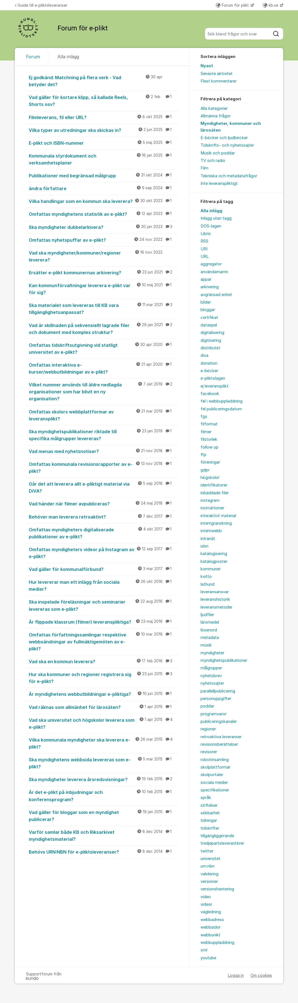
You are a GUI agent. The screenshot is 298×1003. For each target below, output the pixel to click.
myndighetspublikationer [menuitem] (224, 660)
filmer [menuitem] (206, 431)
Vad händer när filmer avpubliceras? (103, 503)
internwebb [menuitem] (211, 530)
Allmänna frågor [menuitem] (216, 115)
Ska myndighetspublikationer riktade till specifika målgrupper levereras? (103, 434)
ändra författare (103, 188)
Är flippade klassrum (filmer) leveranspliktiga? (103, 622)
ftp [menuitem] (203, 454)
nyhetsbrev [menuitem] (211, 675)
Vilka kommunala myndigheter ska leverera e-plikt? (103, 743)
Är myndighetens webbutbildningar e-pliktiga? (103, 694)
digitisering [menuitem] (211, 340)
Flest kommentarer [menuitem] (219, 81)
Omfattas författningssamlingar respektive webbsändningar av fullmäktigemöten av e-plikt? (103, 641)
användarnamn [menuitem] (214, 271)
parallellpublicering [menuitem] (218, 691)
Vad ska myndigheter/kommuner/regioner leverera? (103, 256)
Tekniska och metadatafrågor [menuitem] (229, 175)
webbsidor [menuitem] (211, 927)
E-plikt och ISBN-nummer (103, 143)
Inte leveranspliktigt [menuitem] (219, 183)
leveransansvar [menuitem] (215, 591)
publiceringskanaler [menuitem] (219, 721)
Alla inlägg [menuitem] (211, 210)
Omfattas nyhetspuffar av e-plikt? (103, 240)
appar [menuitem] (206, 279)
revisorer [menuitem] (209, 751)
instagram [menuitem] (210, 500)
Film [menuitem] (204, 168)
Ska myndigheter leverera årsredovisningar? (103, 779)
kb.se (271, 5)
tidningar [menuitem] (209, 820)
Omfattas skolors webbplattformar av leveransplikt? (103, 414)
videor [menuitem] (206, 904)
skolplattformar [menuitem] (215, 767)
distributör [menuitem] (210, 347)
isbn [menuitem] (204, 546)
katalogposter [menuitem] (214, 561)
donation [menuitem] (209, 363)
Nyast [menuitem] (207, 65)
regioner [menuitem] (208, 728)
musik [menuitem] (206, 645)
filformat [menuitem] (209, 424)
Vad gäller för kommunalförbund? (103, 569)
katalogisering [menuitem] (214, 553)
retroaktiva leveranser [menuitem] (221, 736)
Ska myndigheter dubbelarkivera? (103, 227)
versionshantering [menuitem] (217, 888)
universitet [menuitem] (210, 858)
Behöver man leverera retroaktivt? (103, 516)
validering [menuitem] (209, 873)
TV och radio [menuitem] (213, 160)
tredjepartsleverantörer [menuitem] (222, 843)
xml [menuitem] (204, 950)
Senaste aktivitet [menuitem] (217, 73)
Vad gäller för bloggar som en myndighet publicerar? (103, 815)
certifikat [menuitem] (209, 317)
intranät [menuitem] (208, 538)
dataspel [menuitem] (209, 325)
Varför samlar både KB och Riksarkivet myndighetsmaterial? (103, 835)
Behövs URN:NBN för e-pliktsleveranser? (103, 852)
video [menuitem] (206, 896)
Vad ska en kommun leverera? (103, 661)
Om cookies (261, 975)
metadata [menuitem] (210, 637)
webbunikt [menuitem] (210, 934)
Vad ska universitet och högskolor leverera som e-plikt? (103, 723)
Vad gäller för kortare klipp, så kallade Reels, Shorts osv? (103, 100)
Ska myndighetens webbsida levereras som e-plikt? (103, 762)
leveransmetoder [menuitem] (216, 607)
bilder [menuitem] (206, 302)
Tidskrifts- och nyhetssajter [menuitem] (227, 145)
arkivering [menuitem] (210, 286)
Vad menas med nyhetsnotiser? (103, 451)
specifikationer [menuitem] (215, 790)
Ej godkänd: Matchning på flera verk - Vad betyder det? (103, 80)
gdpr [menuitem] (205, 470)
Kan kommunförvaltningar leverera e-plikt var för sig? (103, 288)
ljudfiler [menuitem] (207, 614)
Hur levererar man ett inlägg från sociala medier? (103, 585)
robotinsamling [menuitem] (215, 759)
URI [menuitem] (204, 248)
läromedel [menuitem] (210, 622)
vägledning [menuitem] (211, 911)
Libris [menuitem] (206, 233)
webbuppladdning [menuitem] (217, 942)
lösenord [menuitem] (209, 630)
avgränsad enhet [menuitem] (216, 294)
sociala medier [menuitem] (214, 782)
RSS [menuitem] (204, 241)
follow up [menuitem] (209, 447)
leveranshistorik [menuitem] (215, 599)
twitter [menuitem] (207, 851)
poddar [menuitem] (207, 706)
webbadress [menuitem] (212, 919)
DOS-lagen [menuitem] (211, 226)
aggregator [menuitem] (211, 264)
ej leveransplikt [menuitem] (214, 386)
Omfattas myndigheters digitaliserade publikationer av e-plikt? (103, 532)
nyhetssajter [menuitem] (212, 683)
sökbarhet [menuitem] (210, 812)
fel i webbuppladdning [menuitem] (221, 401)
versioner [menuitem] (209, 881)
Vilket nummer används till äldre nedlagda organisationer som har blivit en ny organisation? (103, 391)
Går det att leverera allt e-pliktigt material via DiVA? (103, 487)
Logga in (236, 975)
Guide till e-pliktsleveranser (41, 5)
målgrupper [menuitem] (211, 667)
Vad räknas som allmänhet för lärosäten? (103, 707)
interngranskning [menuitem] (216, 523)
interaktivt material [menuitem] (218, 515)
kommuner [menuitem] (211, 568)
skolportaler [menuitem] (212, 774)
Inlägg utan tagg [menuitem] (216, 218)
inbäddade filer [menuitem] (215, 492)
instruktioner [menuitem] (212, 507)
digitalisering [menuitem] (212, 332)
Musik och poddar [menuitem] (218, 153)
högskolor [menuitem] (210, 477)
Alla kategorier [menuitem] (214, 108)
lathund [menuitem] (207, 584)
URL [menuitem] (205, 256)
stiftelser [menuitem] (209, 805)
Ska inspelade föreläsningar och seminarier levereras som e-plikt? (103, 605)
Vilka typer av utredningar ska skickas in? (103, 130)
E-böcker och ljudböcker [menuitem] (224, 137)
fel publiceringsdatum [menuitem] (221, 408)
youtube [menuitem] (208, 957)
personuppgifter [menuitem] (216, 698)
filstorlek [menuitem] (209, 439)
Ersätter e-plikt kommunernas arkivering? (103, 272)
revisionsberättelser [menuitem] (219, 744)
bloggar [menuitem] (208, 309)
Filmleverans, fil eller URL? (103, 117)
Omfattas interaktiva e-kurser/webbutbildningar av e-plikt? (103, 368)
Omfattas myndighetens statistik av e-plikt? (103, 214)
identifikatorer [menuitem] (214, 485)
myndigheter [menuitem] (212, 652)
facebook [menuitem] (210, 393)
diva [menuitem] (204, 355)
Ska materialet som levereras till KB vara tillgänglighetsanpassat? (103, 308)
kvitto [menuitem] (206, 576)
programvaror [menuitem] (214, 713)
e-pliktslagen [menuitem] (213, 378)
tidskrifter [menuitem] (210, 828)
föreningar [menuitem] (210, 462)
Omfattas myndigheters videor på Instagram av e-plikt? (103, 552)
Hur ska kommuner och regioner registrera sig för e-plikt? (103, 677)
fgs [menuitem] (204, 416)
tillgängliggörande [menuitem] (217, 835)
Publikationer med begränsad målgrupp (103, 175)
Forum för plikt (233, 5)
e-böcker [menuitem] (209, 370)
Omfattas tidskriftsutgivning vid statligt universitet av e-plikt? (103, 348)
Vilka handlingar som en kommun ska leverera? (103, 201)
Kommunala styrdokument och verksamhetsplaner (103, 159)
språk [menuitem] (206, 797)
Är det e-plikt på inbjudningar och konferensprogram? (103, 795)
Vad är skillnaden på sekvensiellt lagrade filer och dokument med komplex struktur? (103, 328)
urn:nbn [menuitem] (207, 866)
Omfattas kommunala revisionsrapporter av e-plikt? (103, 467)
